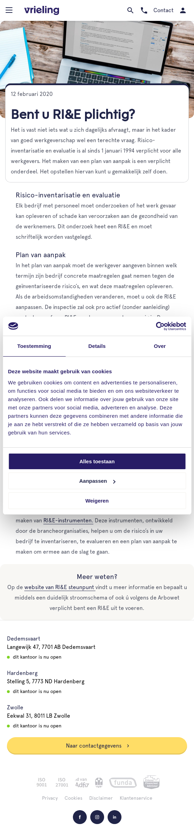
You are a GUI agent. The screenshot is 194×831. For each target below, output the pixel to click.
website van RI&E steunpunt (59, 587)
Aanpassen (97, 481)
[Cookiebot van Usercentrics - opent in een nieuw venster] (155, 326)
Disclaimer (101, 798)
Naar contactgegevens (98, 745)
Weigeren (97, 501)
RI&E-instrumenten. (68, 520)
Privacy (50, 798)
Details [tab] (97, 346)
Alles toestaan (97, 461)
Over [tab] (160, 346)
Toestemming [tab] (34, 346)
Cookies (73, 798)
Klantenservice (136, 798)
